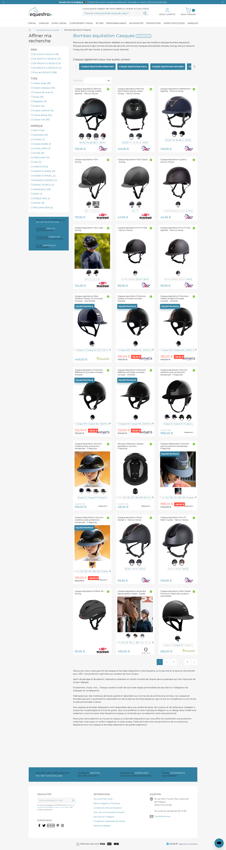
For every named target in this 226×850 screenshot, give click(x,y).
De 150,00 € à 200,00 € (47, 67)
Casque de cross (43, 92)
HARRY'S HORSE (44, 171)
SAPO (37, 193)
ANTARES (40, 135)
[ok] (73, 800)
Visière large (42, 83)
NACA (38, 130)
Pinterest (58, 827)
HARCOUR (40, 166)
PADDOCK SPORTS (45, 180)
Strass (38, 97)
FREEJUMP (41, 157)
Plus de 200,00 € (45, 72)
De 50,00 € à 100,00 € (47, 58)
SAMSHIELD (42, 189)
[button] (223, 2)
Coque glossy (42, 115)
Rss (48, 827)
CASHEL (39, 139)
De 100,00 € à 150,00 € (47, 63)
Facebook (39, 827)
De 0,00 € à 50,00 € (46, 54)
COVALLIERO (41, 148)
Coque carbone (43, 110)
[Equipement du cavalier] (47, 30)
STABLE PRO (41, 198)
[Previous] (74, 350)
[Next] (110, 350)
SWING (38, 203)
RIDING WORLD (43, 184)
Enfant (39, 106)
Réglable (40, 101)
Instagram (63, 827)
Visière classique (44, 87)
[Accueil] (30, 30)
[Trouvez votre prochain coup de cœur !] (115, 13)
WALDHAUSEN (43, 207)
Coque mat (41, 119)
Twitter (44, 827)
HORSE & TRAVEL (44, 175)
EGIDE (38, 153)
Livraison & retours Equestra (108, 807)
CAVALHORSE (42, 144)
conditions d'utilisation (61, 807)
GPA (37, 162)
